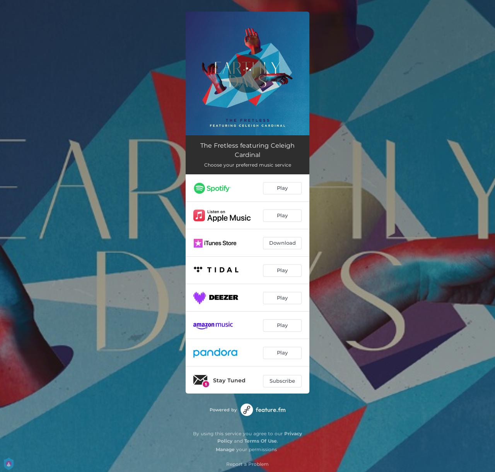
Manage (225, 449)
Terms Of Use (260, 441)
